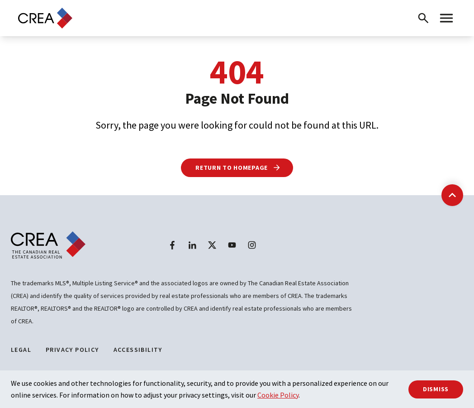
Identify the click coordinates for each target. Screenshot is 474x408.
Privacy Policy (72, 350)
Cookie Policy (278, 394)
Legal (21, 350)
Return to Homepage (238, 167)
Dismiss (436, 389)
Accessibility (138, 350)
